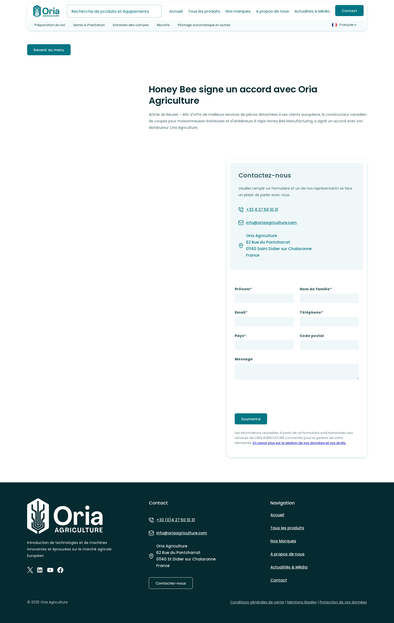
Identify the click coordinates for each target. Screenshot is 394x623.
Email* (241, 312)
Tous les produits (204, 11)
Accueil (176, 11)
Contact (349, 10)
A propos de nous (272, 11)
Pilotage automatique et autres (204, 25)
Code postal (312, 335)
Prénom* (243, 289)
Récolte (163, 25)
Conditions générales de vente (257, 602)
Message (244, 359)
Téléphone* (311, 312)
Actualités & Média (312, 11)
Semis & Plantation (89, 25)
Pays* (240, 335)
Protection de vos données (343, 602)
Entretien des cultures (131, 25)
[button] (345, 25)
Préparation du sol (49, 25)
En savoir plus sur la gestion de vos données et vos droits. (299, 442)
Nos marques (238, 11)
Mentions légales (302, 602)
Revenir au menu (49, 49)
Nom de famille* (316, 289)
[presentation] (273, 395)
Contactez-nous (171, 583)
